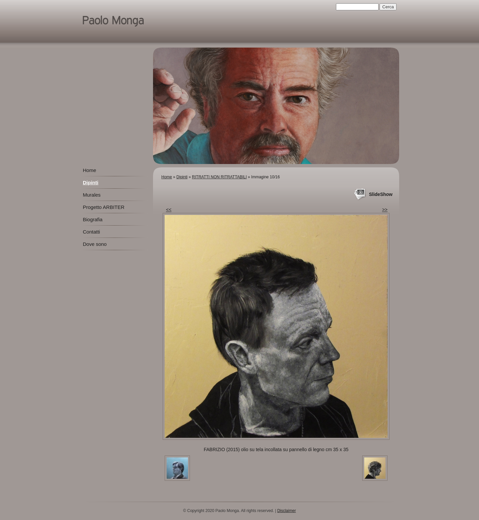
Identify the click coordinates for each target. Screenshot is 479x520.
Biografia (92, 219)
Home (166, 177)
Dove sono (95, 244)
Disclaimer (286, 510)
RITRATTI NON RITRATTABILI (219, 177)
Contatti (91, 232)
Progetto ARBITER (103, 207)
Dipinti (181, 177)
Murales (91, 195)
